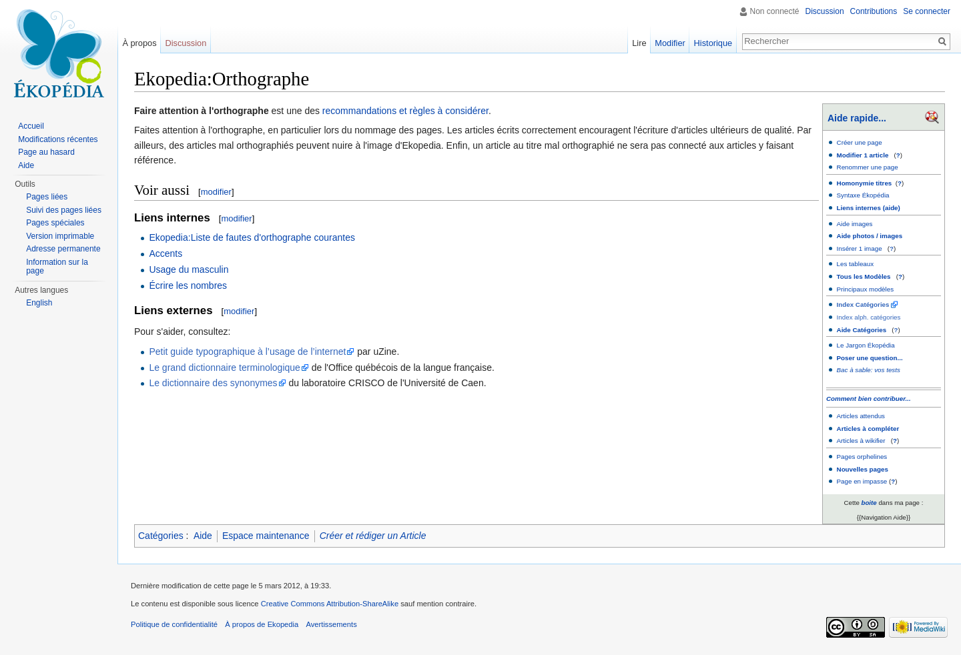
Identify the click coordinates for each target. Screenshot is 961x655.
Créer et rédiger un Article (373, 535)
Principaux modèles (865, 289)
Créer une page (859, 142)
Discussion (825, 11)
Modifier (670, 43)
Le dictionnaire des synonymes (213, 383)
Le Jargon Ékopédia (866, 345)
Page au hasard (46, 152)
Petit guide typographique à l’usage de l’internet (247, 351)
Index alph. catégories (869, 317)
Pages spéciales (55, 222)
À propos (139, 43)
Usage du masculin (188, 269)
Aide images (855, 223)
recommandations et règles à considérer (405, 110)
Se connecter (926, 11)
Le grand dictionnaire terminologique (224, 367)
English (39, 302)
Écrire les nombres (188, 285)
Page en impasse (862, 481)
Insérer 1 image (859, 248)
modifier (216, 192)
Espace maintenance (266, 535)
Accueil (31, 126)
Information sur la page (57, 266)
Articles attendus (861, 416)
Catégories (161, 535)
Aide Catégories (862, 330)
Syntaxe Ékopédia (863, 195)
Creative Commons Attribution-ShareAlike (329, 604)
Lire (639, 43)
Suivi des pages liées (63, 210)
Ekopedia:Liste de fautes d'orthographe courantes (252, 237)
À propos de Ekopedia (261, 624)
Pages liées (46, 196)
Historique (713, 43)
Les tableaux (855, 263)
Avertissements (331, 624)
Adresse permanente (63, 248)
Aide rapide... (857, 118)
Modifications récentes (57, 139)
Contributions (874, 11)
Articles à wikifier (861, 440)
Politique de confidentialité (174, 624)
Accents (165, 253)
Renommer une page (867, 167)
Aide (203, 535)
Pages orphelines (862, 456)
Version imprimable (60, 236)
